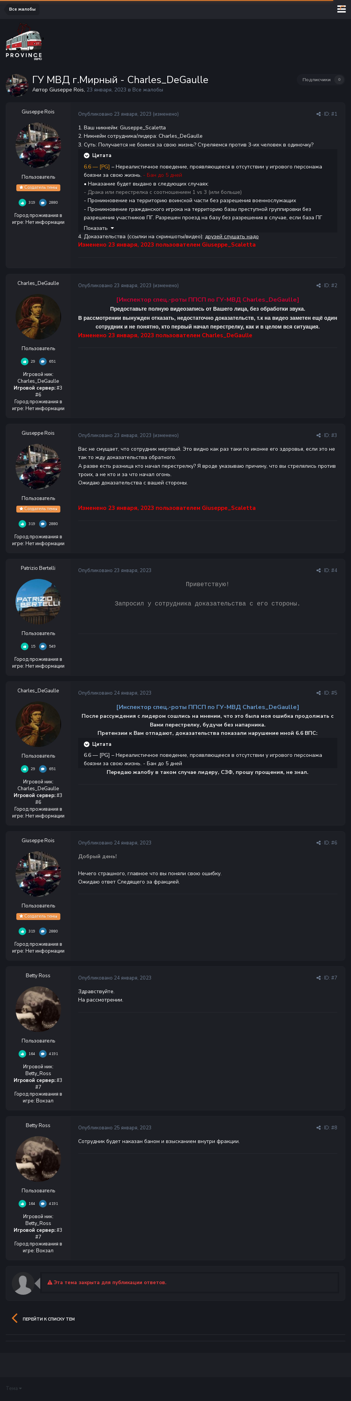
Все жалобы (147, 89)
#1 (334, 114)
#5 (334, 693)
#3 (334, 435)
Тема (14, 1388)
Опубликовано (115, 114)
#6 (334, 843)
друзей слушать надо (232, 236)
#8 (334, 1127)
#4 (334, 570)
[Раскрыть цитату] (87, 156)
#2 (334, 285)
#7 (334, 978)
